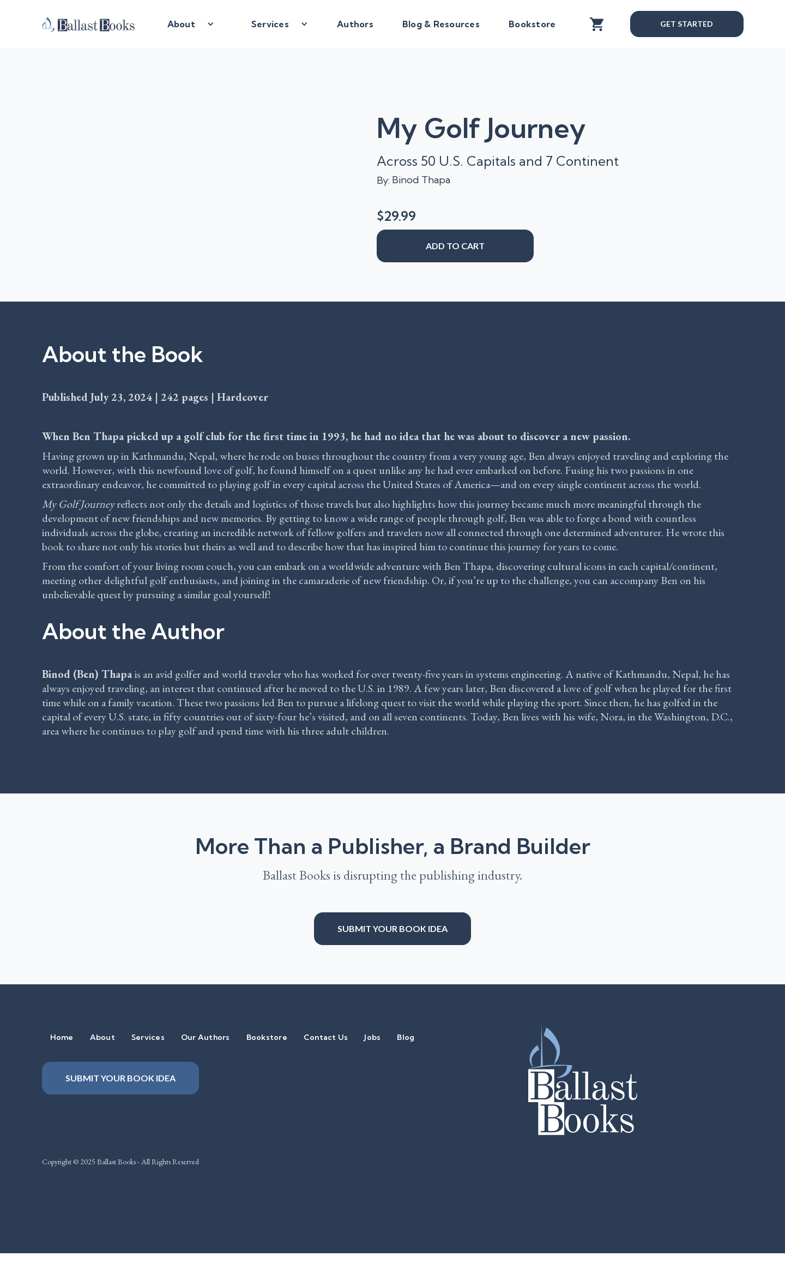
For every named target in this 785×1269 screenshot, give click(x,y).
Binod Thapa (421, 179)
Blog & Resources (441, 24)
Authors (355, 24)
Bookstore (532, 24)
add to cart (455, 245)
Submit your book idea (392, 928)
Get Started (686, 23)
